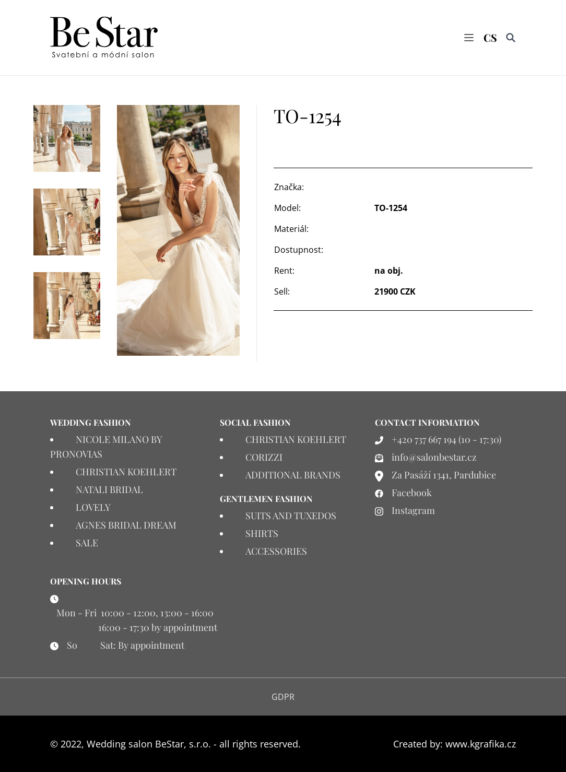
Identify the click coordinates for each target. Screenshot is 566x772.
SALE (87, 542)
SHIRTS (261, 533)
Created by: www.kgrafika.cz (454, 744)
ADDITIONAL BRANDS (292, 475)
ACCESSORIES (276, 551)
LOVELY (93, 507)
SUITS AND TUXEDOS (290, 515)
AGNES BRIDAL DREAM (126, 525)
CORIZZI (263, 457)
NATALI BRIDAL (109, 489)
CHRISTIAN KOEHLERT (126, 471)
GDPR (283, 697)
